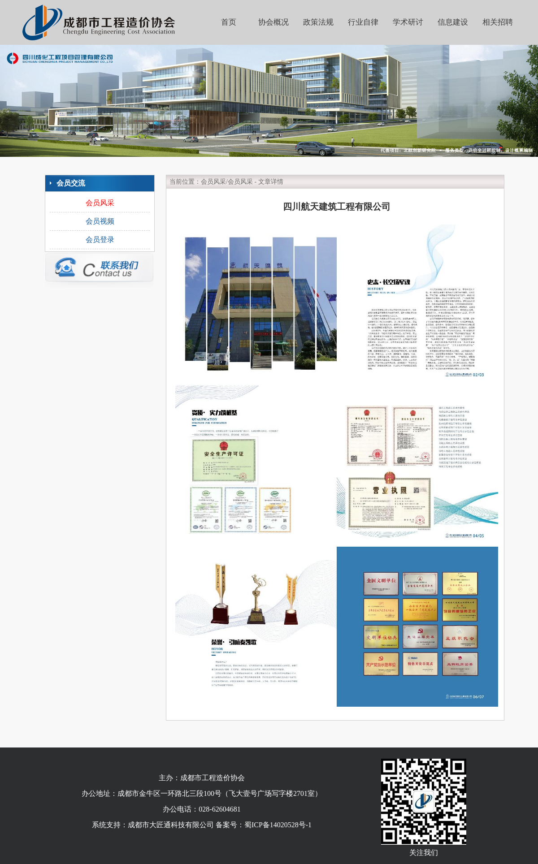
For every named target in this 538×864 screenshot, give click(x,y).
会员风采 (100, 203)
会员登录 (100, 239)
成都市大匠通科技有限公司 (171, 825)
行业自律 (363, 22)
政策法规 (318, 22)
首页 (228, 22)
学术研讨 (408, 22)
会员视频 (100, 221)
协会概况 (273, 22)
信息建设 (453, 22)
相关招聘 (497, 22)
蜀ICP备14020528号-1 (278, 825)
